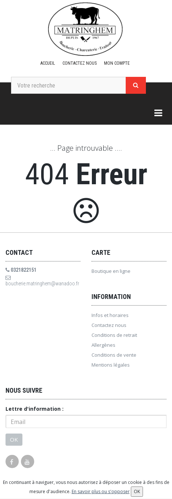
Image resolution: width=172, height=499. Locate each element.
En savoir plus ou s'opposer (101, 491)
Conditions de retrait (114, 335)
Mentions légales (111, 364)
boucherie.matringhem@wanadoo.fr (42, 280)
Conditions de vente (114, 355)
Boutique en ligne (111, 271)
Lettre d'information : (35, 408)
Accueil (47, 63)
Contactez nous (79, 63)
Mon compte (117, 63)
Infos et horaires (110, 315)
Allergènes (103, 345)
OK (14, 439)
